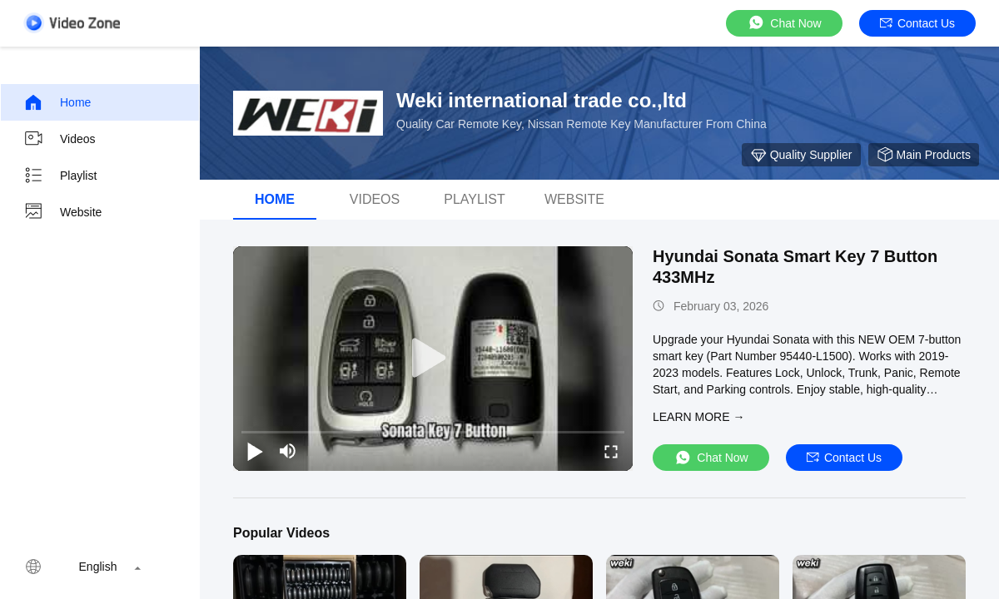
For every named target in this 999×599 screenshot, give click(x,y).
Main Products (924, 154)
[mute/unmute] (288, 450)
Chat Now (784, 23)
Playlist (60, 176)
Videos (59, 139)
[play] (433, 358)
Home (57, 102)
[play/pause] (254, 450)
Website (62, 212)
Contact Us (917, 23)
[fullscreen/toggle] (611, 450)
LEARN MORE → (698, 416)
